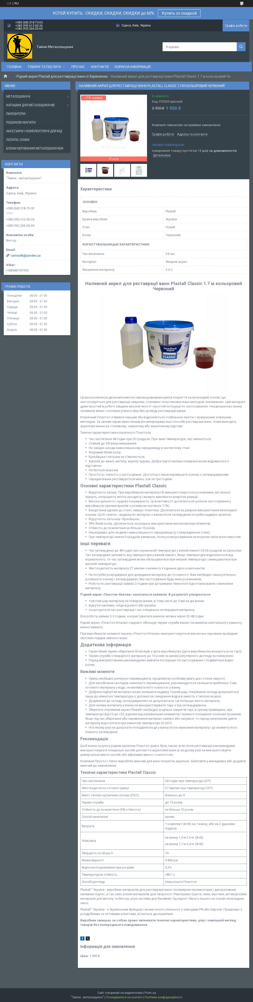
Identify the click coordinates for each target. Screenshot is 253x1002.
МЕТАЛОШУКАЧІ (18, 96)
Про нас (78, 67)
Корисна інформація (133, 67)
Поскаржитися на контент (124, 997)
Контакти (100, 67)
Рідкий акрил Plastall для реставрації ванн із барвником (62, 76)
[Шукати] (241, 46)
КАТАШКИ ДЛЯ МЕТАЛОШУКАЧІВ (30, 105)
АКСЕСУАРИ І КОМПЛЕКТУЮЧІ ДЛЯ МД (34, 131)
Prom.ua (150, 993)
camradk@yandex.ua (26, 255)
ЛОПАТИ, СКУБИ (17, 140)
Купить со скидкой (179, 13)
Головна (14, 67)
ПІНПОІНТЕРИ (15, 114)
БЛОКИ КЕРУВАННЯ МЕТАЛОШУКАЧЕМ (34, 148)
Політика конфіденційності (163, 997)
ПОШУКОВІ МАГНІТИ (21, 122)
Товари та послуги (44, 67)
